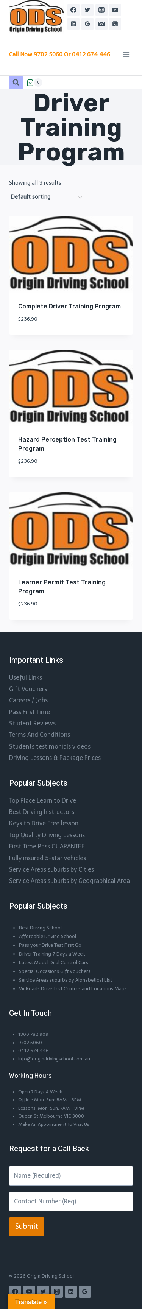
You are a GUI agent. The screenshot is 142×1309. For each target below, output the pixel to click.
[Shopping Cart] (34, 82)
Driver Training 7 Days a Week (52, 954)
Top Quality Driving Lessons (47, 835)
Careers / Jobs (28, 700)
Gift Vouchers (28, 689)
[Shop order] (46, 197)
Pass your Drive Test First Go (50, 945)
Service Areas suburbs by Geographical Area (69, 880)
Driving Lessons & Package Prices (55, 757)
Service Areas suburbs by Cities (51, 869)
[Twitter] (87, 10)
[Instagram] (101, 10)
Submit (26, 1226)
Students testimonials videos (50, 746)
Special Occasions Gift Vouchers (55, 971)
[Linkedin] (73, 24)
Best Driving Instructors (41, 812)
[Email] (101, 24)
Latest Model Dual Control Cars (53, 962)
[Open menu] (126, 55)
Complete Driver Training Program (69, 306)
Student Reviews (32, 723)
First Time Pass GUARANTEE (47, 846)
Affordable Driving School (47, 936)
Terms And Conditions (39, 734)
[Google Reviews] (87, 24)
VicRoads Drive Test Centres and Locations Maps (73, 988)
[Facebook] (73, 10)
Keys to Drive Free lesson (43, 823)
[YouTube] (115, 10)
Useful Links (25, 677)
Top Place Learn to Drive (42, 800)
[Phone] (115, 24)
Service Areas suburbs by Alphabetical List (65, 980)
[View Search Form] (16, 82)
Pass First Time (29, 712)
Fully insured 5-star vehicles (47, 858)
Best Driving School (40, 928)
